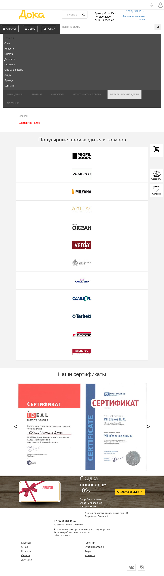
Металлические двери (124, 94)
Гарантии (9, 64)
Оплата (8, 54)
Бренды (8, 80)
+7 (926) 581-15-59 (134, 11)
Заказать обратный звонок (70, 524)
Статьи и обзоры (13, 69)
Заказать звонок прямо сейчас (133, 18)
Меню (30, 28)
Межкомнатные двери (87, 94)
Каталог (10, 28)
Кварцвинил (15, 94)
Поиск (49, 28)
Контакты (9, 85)
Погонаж (13, 103)
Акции (7, 75)
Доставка (9, 59)
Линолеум (57, 94)
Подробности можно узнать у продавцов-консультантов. (95, 492)
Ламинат (36, 94)
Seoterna (102, 516)
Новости (9, 48)
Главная (9, 38)
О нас (7, 43)
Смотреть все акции (130, 492)
